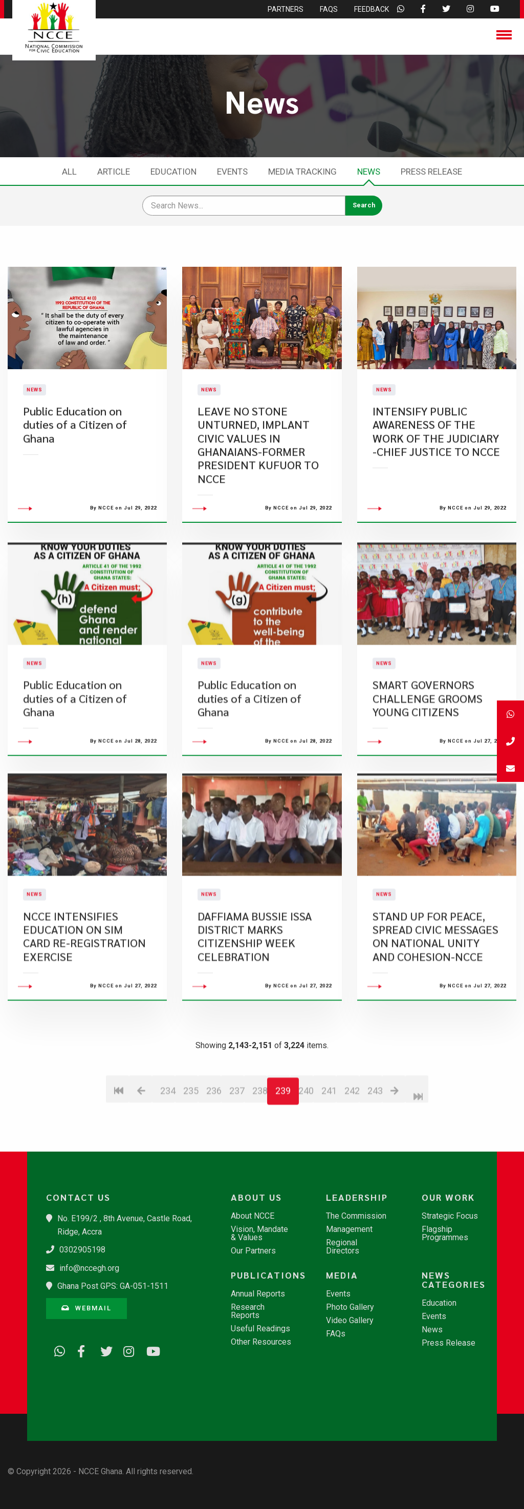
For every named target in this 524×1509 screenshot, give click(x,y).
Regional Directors (342, 1247)
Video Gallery (350, 1320)
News (368, 171)
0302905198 (82, 1250)
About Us (256, 1197)
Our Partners (253, 1251)
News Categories (454, 1279)
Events (232, 171)
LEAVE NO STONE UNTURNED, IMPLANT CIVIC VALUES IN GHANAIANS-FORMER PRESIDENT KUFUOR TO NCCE (258, 473)
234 (167, 1148)
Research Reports (248, 1311)
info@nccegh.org (89, 1268)
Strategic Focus (450, 1216)
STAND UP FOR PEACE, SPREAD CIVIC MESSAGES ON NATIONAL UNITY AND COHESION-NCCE (435, 994)
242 (351, 1148)
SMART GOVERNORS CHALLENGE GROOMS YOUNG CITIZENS (428, 755)
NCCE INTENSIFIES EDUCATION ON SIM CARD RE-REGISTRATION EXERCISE (84, 994)
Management (349, 1229)
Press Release (431, 171)
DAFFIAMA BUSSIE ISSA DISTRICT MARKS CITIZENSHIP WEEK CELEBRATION (255, 994)
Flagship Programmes (445, 1233)
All (69, 171)
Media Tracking (302, 171)
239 (283, 1148)
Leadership (357, 1197)
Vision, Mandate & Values (259, 1233)
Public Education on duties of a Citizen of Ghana (75, 453)
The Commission (356, 1216)
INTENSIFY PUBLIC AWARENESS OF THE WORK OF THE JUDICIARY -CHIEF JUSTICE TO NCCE (436, 460)
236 (213, 1148)
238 (259, 1148)
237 (236, 1148)
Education (173, 171)
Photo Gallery (350, 1307)
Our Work (448, 1197)
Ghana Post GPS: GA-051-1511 (112, 1286)
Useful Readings (260, 1329)
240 (305, 1148)
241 (328, 1148)
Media (342, 1275)
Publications (266, 1275)
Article (113, 171)
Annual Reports (258, 1294)
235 (190, 1148)
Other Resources (261, 1342)
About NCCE (252, 1216)
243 (374, 1148)
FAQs (335, 1334)
